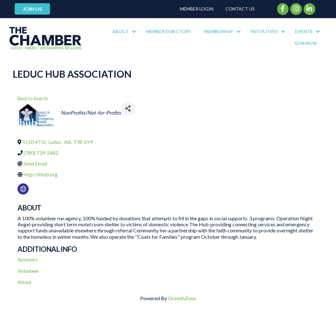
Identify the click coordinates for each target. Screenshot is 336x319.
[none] (23, 189)
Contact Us (240, 8)
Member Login (196, 8)
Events (303, 31)
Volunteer (28, 271)
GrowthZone (182, 298)
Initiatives (264, 31)
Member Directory (168, 31)
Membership (218, 31)
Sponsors (28, 259)
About (120, 31)
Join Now (305, 43)
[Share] (128, 109)
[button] (32, 9)
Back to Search (33, 98)
